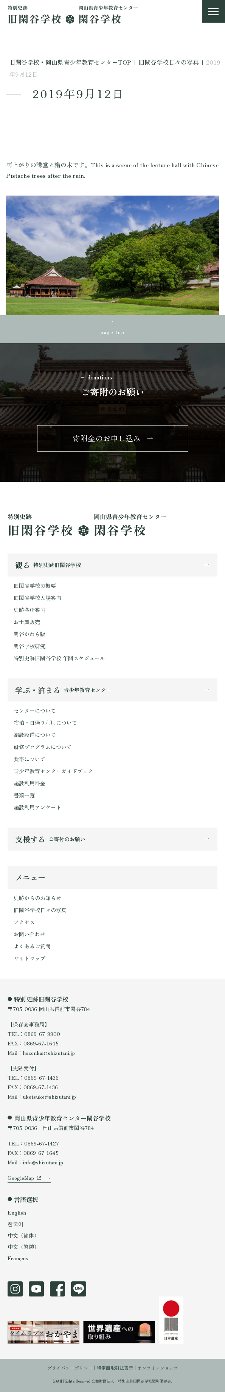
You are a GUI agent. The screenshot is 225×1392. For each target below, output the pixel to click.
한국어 (15, 1223)
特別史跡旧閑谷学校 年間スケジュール (59, 658)
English (17, 1212)
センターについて (35, 710)
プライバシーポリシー (70, 1367)
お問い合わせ (29, 934)
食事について (29, 759)
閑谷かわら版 (29, 634)
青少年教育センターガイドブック (53, 771)
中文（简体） (23, 1235)
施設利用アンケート (37, 807)
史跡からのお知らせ (37, 898)
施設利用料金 (29, 783)
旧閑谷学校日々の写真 (40, 910)
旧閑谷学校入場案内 (37, 597)
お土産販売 (27, 622)
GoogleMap (21, 1177)
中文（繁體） (23, 1246)
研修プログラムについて (43, 747)
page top (112, 332)
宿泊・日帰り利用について (45, 722)
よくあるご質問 (32, 946)
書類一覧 (24, 795)
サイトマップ (29, 958)
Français (18, 1258)
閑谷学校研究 (29, 646)
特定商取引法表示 (115, 1367)
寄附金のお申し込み (107, 438)
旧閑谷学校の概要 (35, 585)
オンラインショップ (157, 1367)
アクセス (24, 922)
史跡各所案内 (29, 610)
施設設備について (35, 734)
